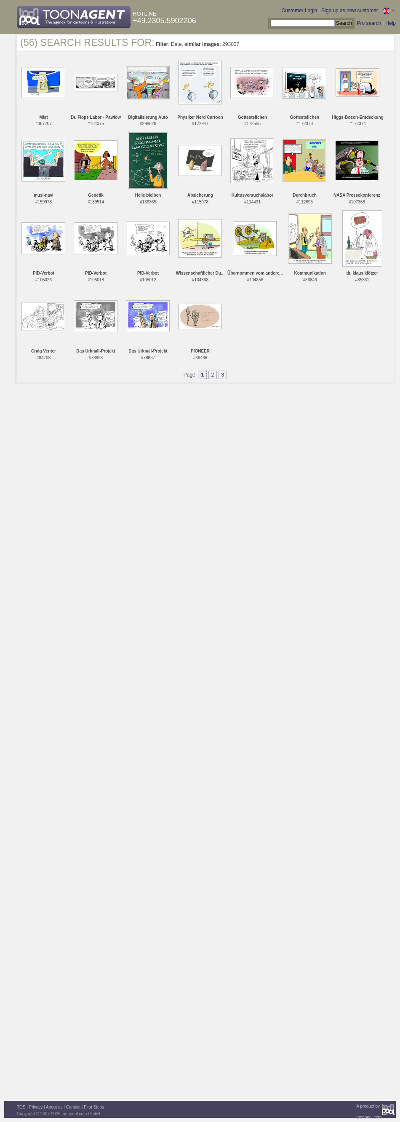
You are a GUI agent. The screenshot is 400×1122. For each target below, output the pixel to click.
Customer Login (299, 10)
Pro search (369, 23)
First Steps (94, 1107)
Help (390, 23)
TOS (21, 1107)
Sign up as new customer (349, 10)
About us (54, 1107)
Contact (73, 1107)
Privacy (36, 1107)
